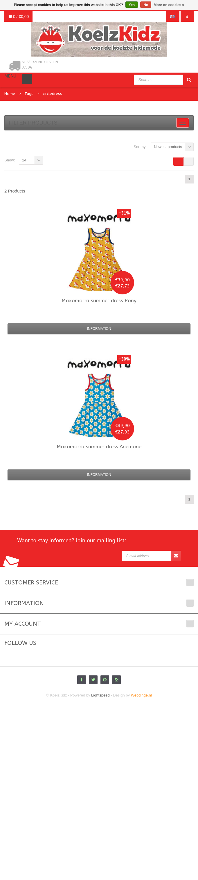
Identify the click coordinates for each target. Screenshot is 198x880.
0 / (18, 16)
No (145, 5)
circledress (52, 93)
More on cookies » (169, 5)
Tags (28, 93)
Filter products (33, 123)
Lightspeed (100, 695)
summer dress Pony (99, 300)
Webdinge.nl (141, 695)
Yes (132, 5)
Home (9, 93)
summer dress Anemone (99, 446)
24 (24, 160)
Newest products (168, 147)
